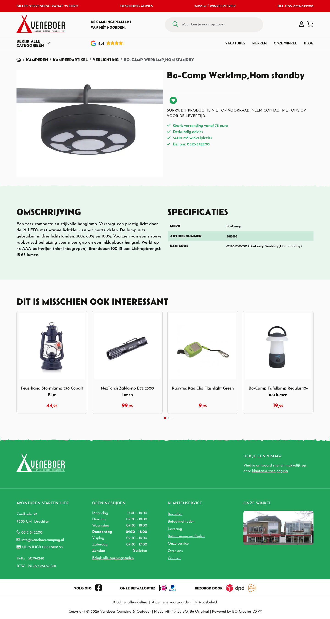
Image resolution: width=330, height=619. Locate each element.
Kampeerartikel (70, 59)
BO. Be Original (195, 612)
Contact (174, 558)
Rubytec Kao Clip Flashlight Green (203, 388)
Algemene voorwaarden (171, 602)
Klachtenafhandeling (130, 602)
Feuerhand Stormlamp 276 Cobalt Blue (52, 391)
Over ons (175, 551)
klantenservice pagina (270, 471)
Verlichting (106, 59)
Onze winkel (285, 43)
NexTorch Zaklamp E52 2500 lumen (127, 391)
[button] (301, 24)
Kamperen (37, 59)
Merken (259, 43)
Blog (309, 43)
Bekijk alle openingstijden (113, 558)
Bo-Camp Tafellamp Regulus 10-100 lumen (278, 391)
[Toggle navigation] (33, 43)
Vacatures (235, 43)
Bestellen (175, 514)
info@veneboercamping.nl (42, 540)
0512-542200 (31, 532)
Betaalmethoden (181, 522)
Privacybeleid (206, 602)
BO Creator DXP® (247, 612)
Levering (175, 529)
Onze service (178, 543)
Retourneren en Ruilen (186, 536)
